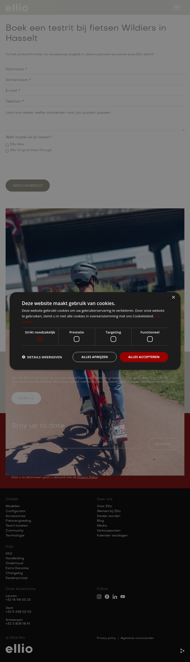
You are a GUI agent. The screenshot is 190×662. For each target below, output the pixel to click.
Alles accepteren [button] (144, 357)
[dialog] (95, 331)
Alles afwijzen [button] (94, 357)
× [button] (173, 297)
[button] (42, 357)
